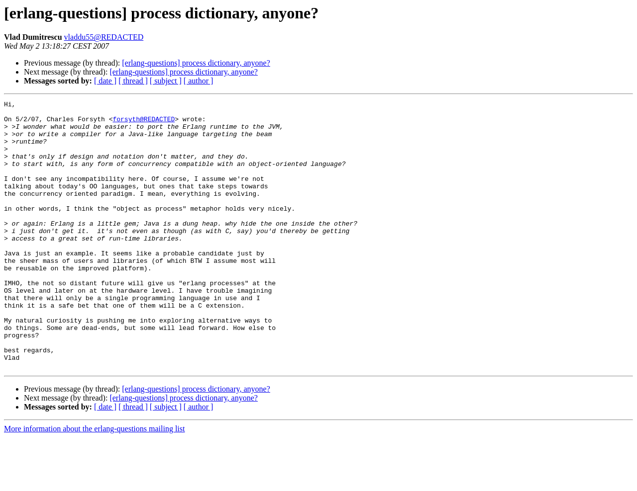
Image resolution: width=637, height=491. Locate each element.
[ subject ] (166, 81)
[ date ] (105, 81)
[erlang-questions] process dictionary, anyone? (196, 63)
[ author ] (198, 81)
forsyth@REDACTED (143, 123)
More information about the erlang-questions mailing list (94, 482)
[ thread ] (133, 81)
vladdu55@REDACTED (104, 37)
